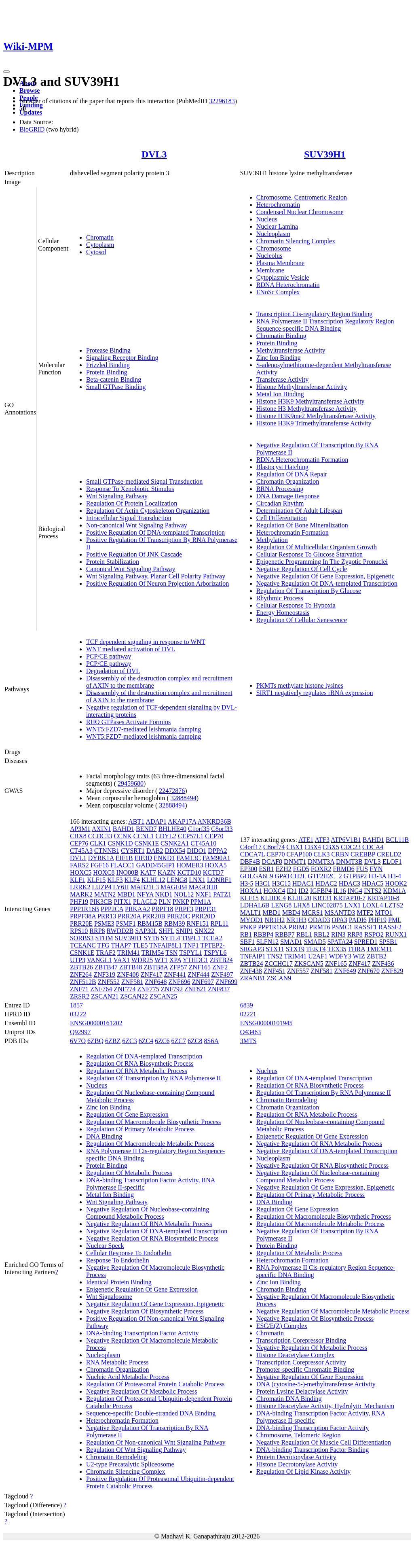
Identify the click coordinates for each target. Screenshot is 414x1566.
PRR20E (81, 923)
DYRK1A (101, 857)
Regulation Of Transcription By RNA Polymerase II (153, 1078)
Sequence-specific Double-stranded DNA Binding (150, 1413)
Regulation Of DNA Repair (291, 474)
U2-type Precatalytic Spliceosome (130, 1464)
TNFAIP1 (253, 956)
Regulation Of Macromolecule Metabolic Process (150, 1143)
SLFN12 (267, 941)
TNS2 (274, 956)
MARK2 (81, 894)
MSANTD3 (340, 912)
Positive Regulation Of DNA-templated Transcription (155, 532)
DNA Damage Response (287, 496)
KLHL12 (153, 879)
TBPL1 (191, 938)
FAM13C (188, 857)
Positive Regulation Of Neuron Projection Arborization (157, 583)
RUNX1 (396, 934)
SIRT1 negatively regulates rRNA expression (314, 692)
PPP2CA (112, 908)
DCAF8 (272, 861)
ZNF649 (345, 970)
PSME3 (104, 923)
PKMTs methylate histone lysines (299, 685)
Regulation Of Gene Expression (127, 1114)
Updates (30, 112)
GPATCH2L (290, 876)
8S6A (211, 1040)
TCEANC (83, 945)
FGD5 (301, 868)
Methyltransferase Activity (290, 350)
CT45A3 (81, 850)
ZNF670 (369, 970)
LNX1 (197, 879)
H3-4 (394, 876)
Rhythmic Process (279, 598)
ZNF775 (148, 989)
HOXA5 (215, 865)
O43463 (250, 1031)
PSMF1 (126, 923)
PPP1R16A (272, 927)
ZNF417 (152, 974)
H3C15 (281, 883)
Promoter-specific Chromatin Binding (305, 1369)
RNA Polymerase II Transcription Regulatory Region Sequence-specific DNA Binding (325, 325)
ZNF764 (101, 989)
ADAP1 (156, 821)
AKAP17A (182, 821)
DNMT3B (349, 861)
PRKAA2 (137, 908)
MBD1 (126, 894)
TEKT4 (316, 949)
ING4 (354, 890)
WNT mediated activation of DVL (130, 649)
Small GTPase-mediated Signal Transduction (144, 481)
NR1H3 (296, 919)
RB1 (246, 934)
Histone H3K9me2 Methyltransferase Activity (316, 415)
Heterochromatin (278, 204)
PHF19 (79, 901)
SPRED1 (366, 941)
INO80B (127, 872)
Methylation (272, 539)
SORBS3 (82, 938)
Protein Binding (106, 372)
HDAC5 (372, 883)
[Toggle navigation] (6, 71)
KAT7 (148, 872)
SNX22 (204, 930)
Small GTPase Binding (116, 386)
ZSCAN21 (104, 996)
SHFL (167, 930)
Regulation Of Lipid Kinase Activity (303, 1471)
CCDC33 (100, 836)
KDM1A (394, 890)
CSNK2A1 (175, 843)
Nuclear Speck (105, 1245)
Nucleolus (269, 255)
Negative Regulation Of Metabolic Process (141, 1391)
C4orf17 (251, 847)
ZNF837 (219, 989)
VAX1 (122, 959)
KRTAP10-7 (350, 898)
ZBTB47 (106, 967)
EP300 (249, 868)
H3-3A (378, 876)
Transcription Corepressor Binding (301, 1340)
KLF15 (96, 879)
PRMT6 (319, 927)
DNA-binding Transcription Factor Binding (312, 1449)
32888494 (183, 798)
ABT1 (136, 821)
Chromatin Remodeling (116, 1456)
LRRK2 (80, 887)
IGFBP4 (321, 890)
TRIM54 (152, 952)
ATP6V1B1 (346, 839)
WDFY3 (340, 956)
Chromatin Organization (287, 481)
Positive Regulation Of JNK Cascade (134, 554)
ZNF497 (222, 974)
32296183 (222, 101)
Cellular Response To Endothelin (128, 1252)
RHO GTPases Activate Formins (128, 721)
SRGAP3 (252, 949)
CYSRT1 (133, 850)
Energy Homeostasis (283, 612)
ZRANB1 (252, 978)
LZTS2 (393, 905)
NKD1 (164, 894)
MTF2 (365, 912)
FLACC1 (122, 865)
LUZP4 (102, 887)
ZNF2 (220, 967)
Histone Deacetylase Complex (295, 1354)
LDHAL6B (255, 905)
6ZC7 (178, 1040)
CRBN (340, 854)
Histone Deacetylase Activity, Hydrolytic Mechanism (325, 1405)
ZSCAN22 (134, 996)
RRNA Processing (280, 488)
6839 (246, 1005)
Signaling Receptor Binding (122, 357)
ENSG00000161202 (96, 1023)
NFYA (145, 894)
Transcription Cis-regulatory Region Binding (314, 313)
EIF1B (124, 857)
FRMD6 (343, 868)
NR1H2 (275, 919)
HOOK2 (396, 883)
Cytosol (96, 252)
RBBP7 (285, 934)
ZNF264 (81, 974)
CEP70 (214, 836)
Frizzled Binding (108, 364)
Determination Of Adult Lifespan (299, 510)
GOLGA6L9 (256, 876)
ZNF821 (195, 989)
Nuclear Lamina (277, 226)
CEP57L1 (190, 836)
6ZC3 (129, 1040)
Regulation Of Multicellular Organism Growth (316, 547)
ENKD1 (164, 857)
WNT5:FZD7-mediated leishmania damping (143, 729)
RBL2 (322, 934)
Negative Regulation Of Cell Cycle (301, 568)
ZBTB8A (156, 967)
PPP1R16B (84, 908)
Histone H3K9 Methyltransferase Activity (310, 401)
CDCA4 (372, 847)
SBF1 (247, 941)
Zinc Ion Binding (278, 357)
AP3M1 (80, 828)
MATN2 (105, 894)
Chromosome (273, 248)
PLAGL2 (145, 901)
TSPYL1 (190, 952)
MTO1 (383, 912)
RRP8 (97, 930)
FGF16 (100, 865)
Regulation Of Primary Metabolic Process (140, 1129)
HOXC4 (274, 890)
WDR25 (142, 959)
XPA (175, 959)
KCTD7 (213, 872)
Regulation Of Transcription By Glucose (308, 590)
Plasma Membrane (280, 262)
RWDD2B (120, 930)
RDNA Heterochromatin (288, 284)
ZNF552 (109, 981)
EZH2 (283, 868)
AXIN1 (101, 828)
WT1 (161, 959)
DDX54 (175, 850)
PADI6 (358, 919)
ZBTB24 (221, 959)
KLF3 (115, 879)
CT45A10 (203, 843)
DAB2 (154, 850)
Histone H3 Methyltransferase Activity (306, 408)
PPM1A (200, 901)
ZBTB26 (81, 967)
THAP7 (121, 945)
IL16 (339, 890)
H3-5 (246, 883)
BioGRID (31, 129)
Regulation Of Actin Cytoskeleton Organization (147, 510)
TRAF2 (106, 952)
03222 (78, 1014)
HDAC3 (349, 883)
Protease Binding (108, 350)
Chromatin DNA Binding (289, 1398)
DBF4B (250, 861)
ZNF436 (383, 963)
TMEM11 (379, 949)
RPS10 (79, 930)
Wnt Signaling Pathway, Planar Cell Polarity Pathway (155, 576)
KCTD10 (189, 872)
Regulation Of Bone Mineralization (302, 525)
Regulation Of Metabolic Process (129, 1172)
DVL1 (78, 857)
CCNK (122, 836)
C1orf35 (198, 828)
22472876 (172, 790)
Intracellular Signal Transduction (128, 517)
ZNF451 (274, 970)
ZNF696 (179, 981)
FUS (362, 868)
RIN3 (338, 934)
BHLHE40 (172, 828)
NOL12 (184, 894)
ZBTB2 (377, 956)
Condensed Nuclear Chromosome (300, 211)
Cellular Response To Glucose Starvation (309, 554)
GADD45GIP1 (155, 865)
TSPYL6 (215, 952)
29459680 (131, 783)
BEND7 (146, 828)
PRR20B (153, 916)
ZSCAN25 (163, 996)
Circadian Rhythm (280, 503)
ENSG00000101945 (266, 1023)
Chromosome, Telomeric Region (298, 1435)
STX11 (275, 949)
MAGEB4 (174, 887)
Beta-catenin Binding (113, 379)
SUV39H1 (325, 154)
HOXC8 (103, 872)
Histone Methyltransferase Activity (301, 386)
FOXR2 (321, 868)
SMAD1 (291, 941)
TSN (171, 952)
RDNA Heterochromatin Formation (302, 459)
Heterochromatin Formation (292, 532)
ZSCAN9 (279, 978)
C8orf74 (274, 847)
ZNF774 (124, 989)
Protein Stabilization (112, 561)
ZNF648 (156, 981)
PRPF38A (83, 916)
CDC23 (351, 847)
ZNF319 (104, 974)
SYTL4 (170, 938)
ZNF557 (298, 970)
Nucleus (266, 219)
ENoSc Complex (278, 292)
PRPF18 (162, 908)
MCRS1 (312, 912)
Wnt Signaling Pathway (117, 496)
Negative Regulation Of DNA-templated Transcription (326, 583)
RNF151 (197, 923)
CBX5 (331, 847)
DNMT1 (295, 861)
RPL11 (220, 923)
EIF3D (143, 857)
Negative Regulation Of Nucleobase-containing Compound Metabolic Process (147, 1213)
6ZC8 (195, 1040)
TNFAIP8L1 (165, 945)
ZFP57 (178, 967)
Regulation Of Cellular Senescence (301, 619)
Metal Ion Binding (280, 394)
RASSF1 (365, 927)
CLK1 (98, 843)
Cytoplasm (100, 244)
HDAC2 (326, 883)
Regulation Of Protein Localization (131, 503)
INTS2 (373, 890)
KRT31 (322, 898)
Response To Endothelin (117, 1260)
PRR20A (129, 916)
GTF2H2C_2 (325, 876)
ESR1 (266, 868)
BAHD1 (123, 828)
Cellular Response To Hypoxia (296, 605)
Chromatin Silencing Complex (296, 241)
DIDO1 (196, 850)
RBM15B (150, 923)
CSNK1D (120, 843)
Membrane (270, 270)
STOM (104, 938)
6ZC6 (162, 1040)
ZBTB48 (130, 967)
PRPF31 (205, 908)
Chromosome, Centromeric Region (301, 197)
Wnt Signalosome (109, 1296)
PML (394, 919)
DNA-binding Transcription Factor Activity (142, 1333)
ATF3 (322, 839)
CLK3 (321, 854)
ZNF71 (79, 989)
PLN (165, 901)
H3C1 (262, 883)
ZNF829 (392, 970)
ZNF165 (200, 967)
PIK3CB (101, 901)
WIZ (359, 956)
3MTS (248, 1040)
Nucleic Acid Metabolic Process (127, 1376)
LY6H (121, 887)
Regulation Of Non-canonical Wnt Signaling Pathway (156, 1442)
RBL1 (304, 934)
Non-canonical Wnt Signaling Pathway (136, 525)
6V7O (78, 1040)
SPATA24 (340, 941)
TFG (103, 945)
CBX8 (78, 836)
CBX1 (294, 847)
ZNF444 (198, 974)
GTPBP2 (355, 876)
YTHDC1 (195, 959)
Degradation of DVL (113, 670)
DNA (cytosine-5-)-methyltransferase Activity (316, 1384)
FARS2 (79, 865)
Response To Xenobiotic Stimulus (130, 488)
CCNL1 (143, 836)
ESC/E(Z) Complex (282, 1325)
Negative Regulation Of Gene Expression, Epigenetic (325, 576)
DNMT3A (321, 861)
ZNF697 (203, 981)
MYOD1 (251, 919)
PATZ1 (222, 894)
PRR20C (178, 916)
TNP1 (191, 945)
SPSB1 (388, 941)
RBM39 (174, 923)
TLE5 (140, 945)
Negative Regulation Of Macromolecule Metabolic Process (333, 1311)
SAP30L (146, 930)
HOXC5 (80, 872)
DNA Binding (104, 1136)
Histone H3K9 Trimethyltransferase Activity (314, 423)
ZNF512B (83, 981)
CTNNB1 (106, 850)
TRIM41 (128, 952)
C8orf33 (221, 828)
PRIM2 (298, 927)
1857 (76, 1005)
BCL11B (397, 839)
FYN (376, 868)
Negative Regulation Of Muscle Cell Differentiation (323, 1442)
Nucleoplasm (273, 233)
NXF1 (203, 894)
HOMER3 (190, 865)
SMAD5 (314, 941)
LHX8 (301, 905)
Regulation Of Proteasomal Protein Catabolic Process (155, 1384)
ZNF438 (251, 970)
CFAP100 (299, 854)
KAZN (166, 872)
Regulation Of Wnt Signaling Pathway (136, 1449)
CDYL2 (166, 836)
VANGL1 (99, 959)
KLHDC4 (273, 898)
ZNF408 (128, 974)
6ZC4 (146, 1040)
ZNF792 (172, 989)
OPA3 (339, 919)
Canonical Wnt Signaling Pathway (130, 568)
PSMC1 (342, 927)
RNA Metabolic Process (117, 1362)
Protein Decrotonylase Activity (296, 1456)
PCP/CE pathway (108, 656)
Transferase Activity (282, 379)
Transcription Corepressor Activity (301, 1362)
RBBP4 (263, 934)
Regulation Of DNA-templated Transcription (144, 1056)
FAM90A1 (216, 857)
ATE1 (305, 839)
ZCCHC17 (279, 963)
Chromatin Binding (281, 335)
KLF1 (77, 879)
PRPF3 (184, 908)
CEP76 (79, 843)
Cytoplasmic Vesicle (282, 277)
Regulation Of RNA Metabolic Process (136, 1070)
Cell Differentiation (281, 517)
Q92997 (80, 1031)
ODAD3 (319, 919)
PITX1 (122, 901)
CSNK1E (146, 843)
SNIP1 (184, 930)
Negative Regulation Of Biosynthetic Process (145, 1311)
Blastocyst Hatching (282, 466)
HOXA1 (251, 890)
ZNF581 (132, 981)
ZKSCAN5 (308, 963)
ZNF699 (226, 981)
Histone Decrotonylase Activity (297, 1464)
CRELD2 (389, 854)
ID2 (303, 890)
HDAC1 (303, 883)
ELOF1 (392, 861)
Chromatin (100, 237)
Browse (29, 90)
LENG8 (177, 879)
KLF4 (132, 879)
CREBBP (363, 854)
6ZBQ (95, 1040)
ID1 (292, 890)
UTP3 (77, 959)
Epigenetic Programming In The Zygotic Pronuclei (322, 561)
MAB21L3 (145, 887)
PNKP (181, 901)
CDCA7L (252, 854)
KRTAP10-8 (383, 898)
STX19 (295, 949)
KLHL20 (299, 898)
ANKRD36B (214, 821)
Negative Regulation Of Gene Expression (310, 1376)
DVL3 (154, 154)
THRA (356, 949)
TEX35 (336, 949)
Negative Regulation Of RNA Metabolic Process (149, 1223)
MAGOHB (203, 887)
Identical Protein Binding (119, 1282)
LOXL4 (372, 905)
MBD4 (291, 912)
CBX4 (312, 847)
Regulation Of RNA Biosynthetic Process (140, 1063)
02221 (248, 1014)
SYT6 (151, 938)
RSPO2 (374, 934)
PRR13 (106, 916)
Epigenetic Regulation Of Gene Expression (142, 1289)
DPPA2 (217, 850)
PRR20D (203, 916)
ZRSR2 (79, 996)
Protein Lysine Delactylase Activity (302, 1391)
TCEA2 (212, 938)
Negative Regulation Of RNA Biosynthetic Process (152, 1238)
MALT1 (250, 912)
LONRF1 (219, 879)
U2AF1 (317, 956)
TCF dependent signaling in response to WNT (145, 641)
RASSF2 (389, 927)
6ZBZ (112, 1040)
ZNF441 (175, 974)
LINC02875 (326, 905)
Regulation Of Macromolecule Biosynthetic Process (153, 1121)
